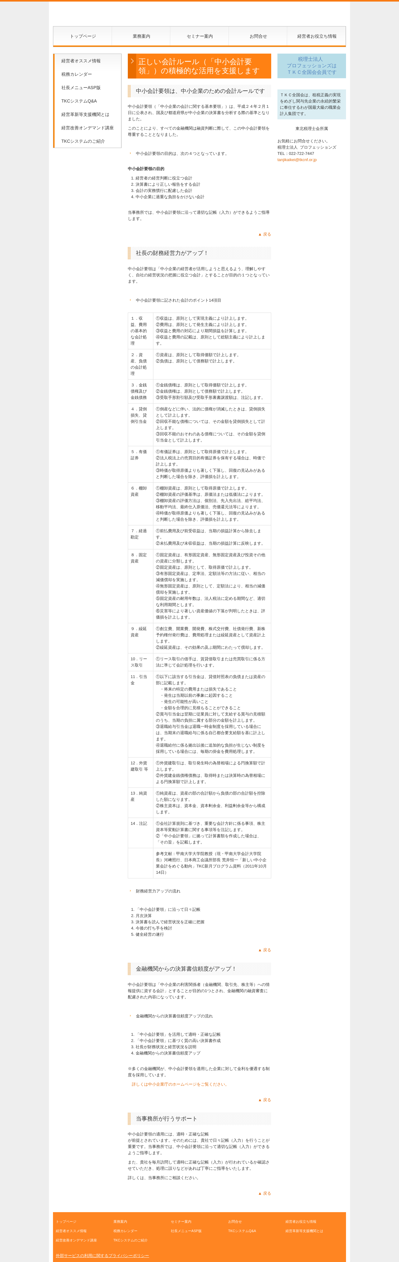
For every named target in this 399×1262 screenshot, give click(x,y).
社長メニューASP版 (81, 87)
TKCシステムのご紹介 (83, 141)
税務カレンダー (76, 74)
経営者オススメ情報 (81, 60)
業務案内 (141, 36)
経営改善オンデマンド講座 (87, 127)
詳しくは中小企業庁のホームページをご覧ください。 (180, 1084)
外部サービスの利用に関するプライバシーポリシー (102, 1255)
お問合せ (258, 36)
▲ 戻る (264, 234)
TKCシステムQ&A (79, 100)
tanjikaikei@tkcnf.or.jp (297, 159)
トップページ (83, 36)
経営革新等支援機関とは (85, 114)
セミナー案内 (200, 36)
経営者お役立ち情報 (317, 36)
